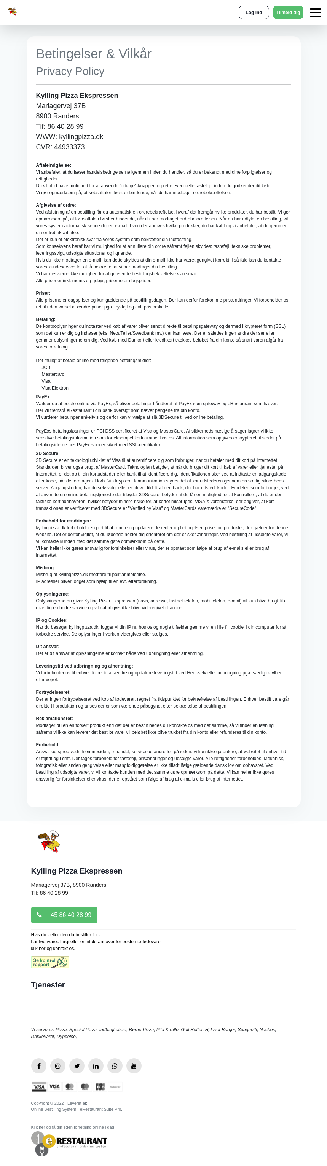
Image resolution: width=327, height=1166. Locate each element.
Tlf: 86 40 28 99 (49, 893)
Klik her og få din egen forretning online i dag (72, 1127)
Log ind (254, 12)
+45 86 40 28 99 (64, 915)
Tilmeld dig (288, 12)
